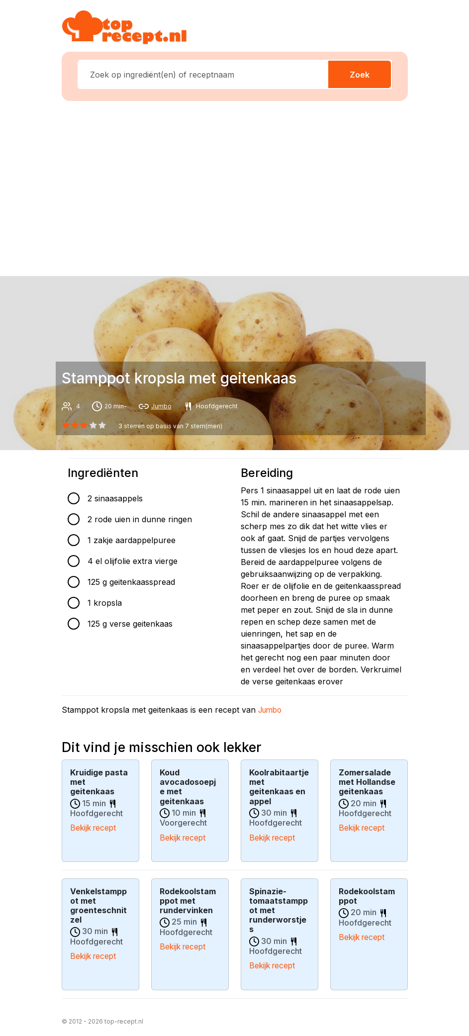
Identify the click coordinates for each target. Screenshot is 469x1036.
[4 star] (101, 425)
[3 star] (93, 425)
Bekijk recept (94, 828)
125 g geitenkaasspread (131, 582)
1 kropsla (105, 603)
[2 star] (84, 425)
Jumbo (161, 406)
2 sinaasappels (115, 498)
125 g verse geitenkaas (130, 624)
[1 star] (75, 425)
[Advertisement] (241, 186)
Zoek (360, 75)
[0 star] (66, 425)
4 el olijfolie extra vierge (133, 561)
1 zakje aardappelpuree (132, 540)
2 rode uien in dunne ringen (140, 519)
